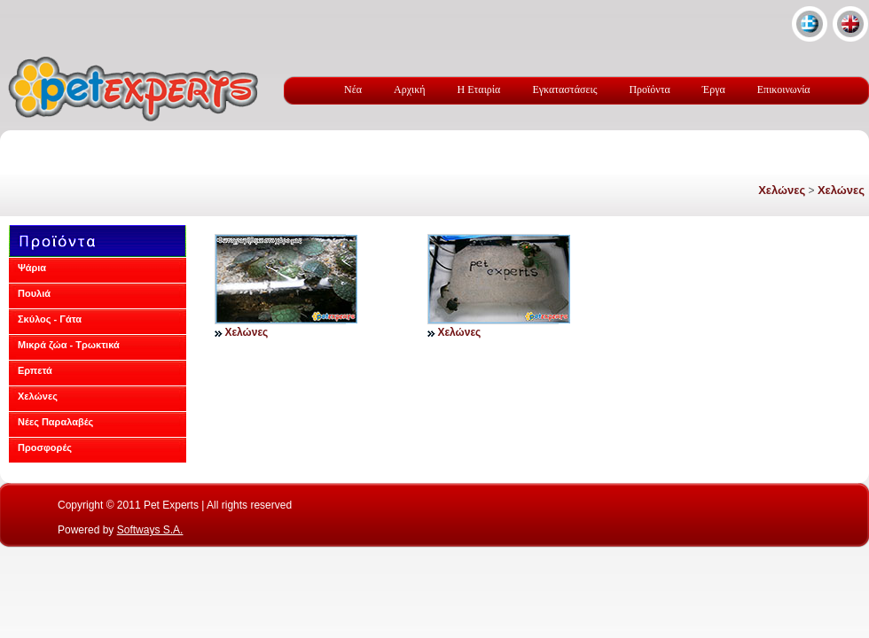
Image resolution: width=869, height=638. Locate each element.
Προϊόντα (649, 89)
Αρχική (410, 89)
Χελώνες (781, 190)
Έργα (713, 89)
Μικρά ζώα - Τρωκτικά (69, 344)
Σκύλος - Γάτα (50, 319)
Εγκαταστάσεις (564, 89)
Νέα (353, 89)
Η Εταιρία (479, 89)
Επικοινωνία (783, 89)
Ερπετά (35, 370)
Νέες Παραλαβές (55, 421)
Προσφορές (45, 447)
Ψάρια (32, 267)
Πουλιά (34, 293)
